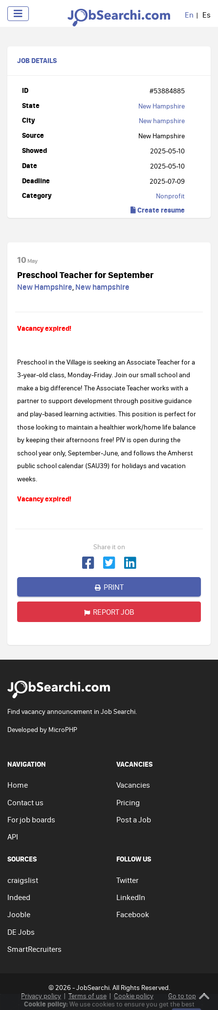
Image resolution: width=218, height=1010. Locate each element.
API (12, 836)
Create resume (158, 210)
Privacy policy (41, 995)
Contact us (25, 802)
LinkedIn (130, 897)
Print (109, 587)
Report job (109, 612)
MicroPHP (62, 729)
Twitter (127, 880)
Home (17, 785)
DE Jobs (21, 932)
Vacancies (133, 785)
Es (206, 15)
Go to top (189, 996)
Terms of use (87, 995)
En (189, 15)
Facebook (132, 914)
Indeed (18, 897)
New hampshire (162, 120)
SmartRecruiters (34, 949)
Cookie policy (133, 995)
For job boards (31, 819)
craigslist (22, 880)
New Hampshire (161, 106)
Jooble (18, 914)
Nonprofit (170, 196)
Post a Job (133, 819)
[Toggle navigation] (18, 13)
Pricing (128, 802)
